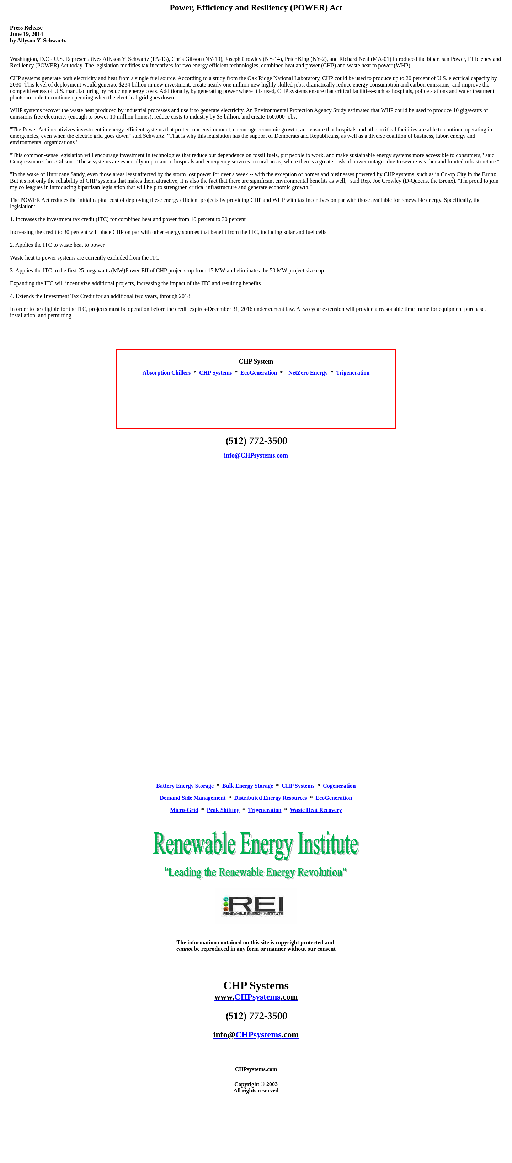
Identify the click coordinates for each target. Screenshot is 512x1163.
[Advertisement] (256, 398)
